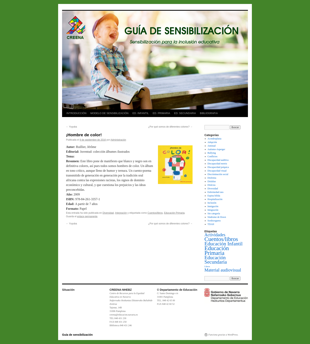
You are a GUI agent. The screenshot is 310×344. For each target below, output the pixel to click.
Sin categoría (214, 213)
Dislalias (212, 181)
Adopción (212, 142)
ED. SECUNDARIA (185, 113)
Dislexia (211, 185)
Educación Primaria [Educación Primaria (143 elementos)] (216, 250)
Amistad (212, 145)
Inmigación (213, 206)
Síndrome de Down (217, 217)
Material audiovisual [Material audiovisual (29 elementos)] (222, 270)
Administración (118, 139)
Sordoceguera (214, 220)
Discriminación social (218, 174)
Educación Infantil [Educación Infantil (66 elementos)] (223, 244)
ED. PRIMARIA (161, 113)
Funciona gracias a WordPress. (223, 334)
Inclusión (212, 202)
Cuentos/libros (155, 213)
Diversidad (108, 213)
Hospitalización (215, 199)
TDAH (211, 224)
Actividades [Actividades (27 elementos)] (214, 234)
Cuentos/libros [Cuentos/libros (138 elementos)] (221, 239)
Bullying (212, 153)
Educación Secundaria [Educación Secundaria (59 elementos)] (215, 260)
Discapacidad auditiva (218, 160)
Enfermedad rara (215, 192)
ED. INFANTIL (140, 113)
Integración (121, 213)
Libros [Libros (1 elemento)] (207, 266)
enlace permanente (87, 216)
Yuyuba (71, 126)
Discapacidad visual (217, 170)
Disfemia (212, 177)
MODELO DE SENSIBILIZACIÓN (109, 113)
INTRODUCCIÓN (76, 113)
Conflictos (212, 156)
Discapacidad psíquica (218, 167)
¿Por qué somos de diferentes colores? (170, 126)
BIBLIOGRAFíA (209, 113)
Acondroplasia (214, 138)
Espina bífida (214, 195)
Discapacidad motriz (217, 163)
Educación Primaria (174, 213)
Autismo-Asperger (216, 149)
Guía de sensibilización (77, 334)
